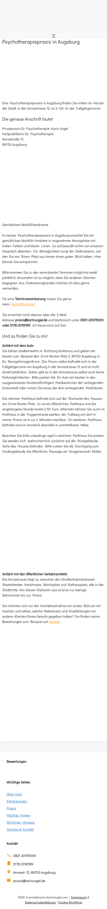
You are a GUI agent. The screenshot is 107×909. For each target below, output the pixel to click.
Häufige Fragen (18, 815)
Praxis (11, 808)
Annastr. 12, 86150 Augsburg (34, 872)
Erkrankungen (17, 801)
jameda (54, 621)
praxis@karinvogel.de (29, 880)
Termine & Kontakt (20, 829)
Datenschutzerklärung (40, 902)
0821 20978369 (24, 855)
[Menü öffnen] (53, 36)
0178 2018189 (23, 864)
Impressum (79, 897)
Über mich (14, 794)
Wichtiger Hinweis (21, 822)
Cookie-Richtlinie (70, 902)
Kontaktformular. (23, 304)
